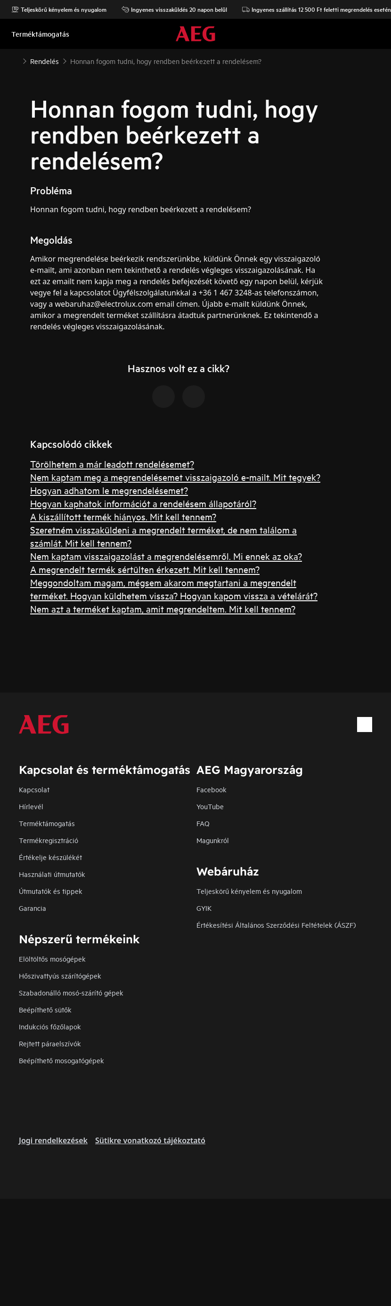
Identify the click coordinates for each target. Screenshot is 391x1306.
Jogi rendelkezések (53, 1140)
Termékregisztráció (48, 840)
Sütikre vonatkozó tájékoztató (150, 1140)
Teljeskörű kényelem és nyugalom (58, 9)
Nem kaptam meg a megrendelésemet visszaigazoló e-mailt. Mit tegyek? (175, 477)
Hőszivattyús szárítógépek (60, 975)
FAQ (203, 823)
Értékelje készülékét (50, 856)
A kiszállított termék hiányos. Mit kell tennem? (123, 516)
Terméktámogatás (47, 823)
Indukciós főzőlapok (50, 1026)
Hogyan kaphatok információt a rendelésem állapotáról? (143, 503)
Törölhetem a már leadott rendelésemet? (112, 464)
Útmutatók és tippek (50, 890)
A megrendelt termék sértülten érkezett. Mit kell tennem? (145, 569)
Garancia (32, 907)
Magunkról (212, 840)
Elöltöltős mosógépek (52, 958)
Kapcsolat (34, 789)
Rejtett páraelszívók (50, 1043)
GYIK (204, 907)
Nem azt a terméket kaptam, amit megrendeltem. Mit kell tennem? (162, 608)
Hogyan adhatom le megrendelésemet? (109, 490)
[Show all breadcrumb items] (15, 60)
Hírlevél (31, 806)
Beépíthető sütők (45, 1009)
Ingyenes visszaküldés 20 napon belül (174, 9)
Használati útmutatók (52, 873)
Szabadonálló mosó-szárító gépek (71, 992)
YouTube (210, 806)
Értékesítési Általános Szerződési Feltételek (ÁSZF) (276, 924)
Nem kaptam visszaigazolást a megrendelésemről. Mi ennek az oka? (166, 556)
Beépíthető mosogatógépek (61, 1060)
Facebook (211, 789)
